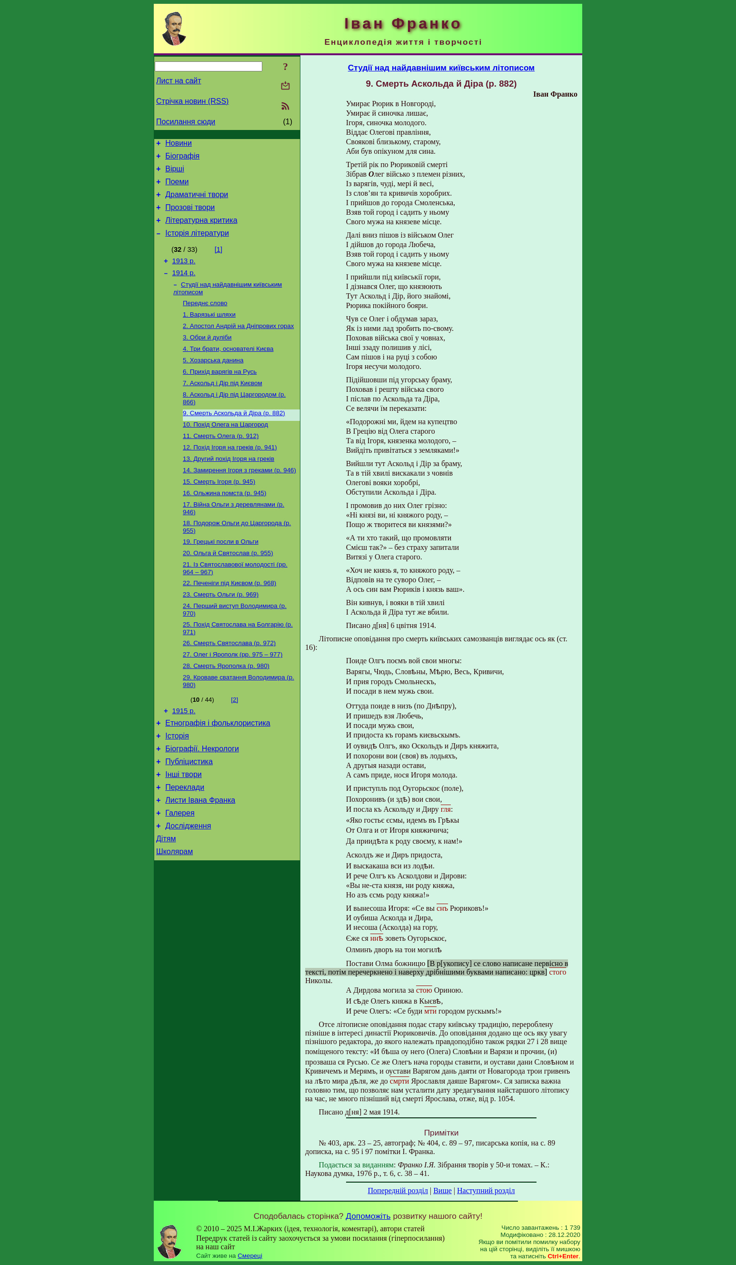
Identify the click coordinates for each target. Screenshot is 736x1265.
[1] (218, 261)
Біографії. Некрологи (202, 798)
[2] (234, 743)
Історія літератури (197, 244)
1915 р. (184, 756)
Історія (177, 784)
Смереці (250, 1255)
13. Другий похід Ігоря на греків (228, 487)
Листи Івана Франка (200, 855)
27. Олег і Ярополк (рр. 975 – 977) (232, 696)
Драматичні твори (196, 202)
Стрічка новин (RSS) (192, 101)
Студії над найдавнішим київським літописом (441, 67)
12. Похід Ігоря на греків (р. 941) (230, 474)
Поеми (177, 187)
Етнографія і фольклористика (217, 770)
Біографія (182, 159)
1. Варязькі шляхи (209, 331)
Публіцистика (189, 812)
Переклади (184, 841)
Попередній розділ (398, 1190)
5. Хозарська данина (213, 381)
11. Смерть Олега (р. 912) (221, 462)
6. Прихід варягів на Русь (220, 393)
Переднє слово (205, 319)
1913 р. (184, 274)
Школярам (174, 912)
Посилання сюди (185, 122)
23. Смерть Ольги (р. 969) (221, 632)
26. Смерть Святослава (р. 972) (229, 683)
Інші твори (183, 827)
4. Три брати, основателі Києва (228, 368)
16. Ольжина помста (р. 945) (224, 524)
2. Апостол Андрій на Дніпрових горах (238, 344)
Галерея (179, 870)
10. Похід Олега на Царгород (225, 450)
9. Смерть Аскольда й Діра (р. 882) (234, 437)
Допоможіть (368, 1216)
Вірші (174, 173)
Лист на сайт (178, 81)
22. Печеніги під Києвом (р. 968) (229, 620)
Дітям (166, 898)
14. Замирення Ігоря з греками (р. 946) (239, 499)
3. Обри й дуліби (207, 356)
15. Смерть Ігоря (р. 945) (219, 512)
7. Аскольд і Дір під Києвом (222, 405)
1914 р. (184, 287)
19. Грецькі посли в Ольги (221, 575)
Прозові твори (190, 216)
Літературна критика (201, 230)
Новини (178, 144)
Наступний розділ (486, 1190)
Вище (442, 1190)
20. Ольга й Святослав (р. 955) (228, 588)
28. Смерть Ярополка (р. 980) (226, 708)
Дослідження (188, 884)
